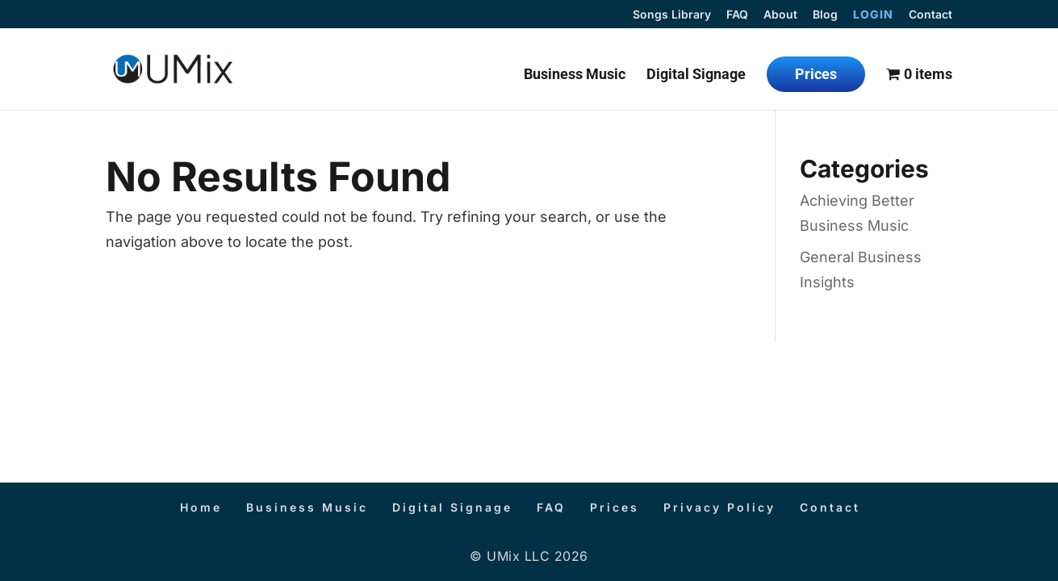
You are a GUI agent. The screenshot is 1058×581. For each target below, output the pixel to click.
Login (873, 15)
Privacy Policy (719, 507)
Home (201, 507)
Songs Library (672, 15)
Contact (930, 15)
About (780, 15)
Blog (825, 15)
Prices (816, 73)
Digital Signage (696, 75)
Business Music (574, 75)
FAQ (737, 15)
